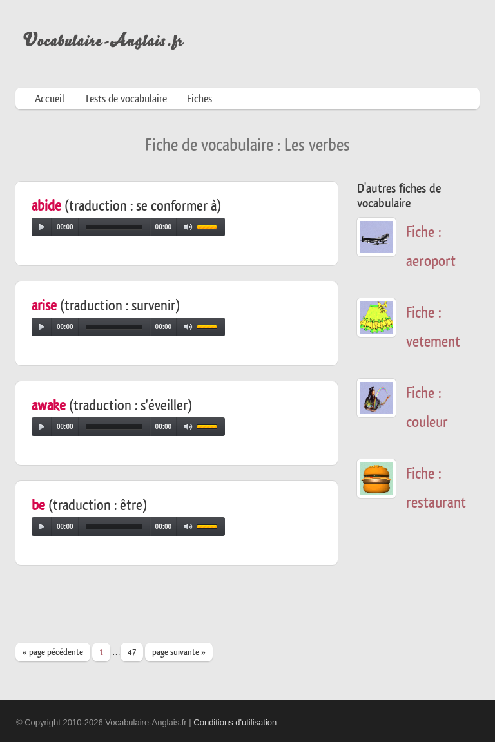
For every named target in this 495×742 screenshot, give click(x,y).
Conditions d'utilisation (235, 722)
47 (132, 652)
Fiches (199, 98)
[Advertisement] (250, 610)
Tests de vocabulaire (125, 98)
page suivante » (179, 652)
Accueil (49, 98)
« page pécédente (53, 652)
